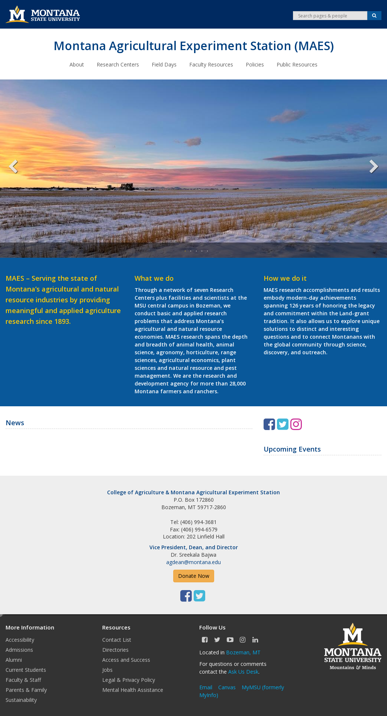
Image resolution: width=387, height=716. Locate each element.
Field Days (164, 64)
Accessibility (20, 639)
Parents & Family (26, 689)
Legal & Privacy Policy (128, 679)
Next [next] (368, 168)
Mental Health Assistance (132, 689)
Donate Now (193, 575)
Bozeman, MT (243, 652)
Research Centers (118, 64)
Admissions (19, 649)
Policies (255, 64)
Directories (115, 649)
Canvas (227, 687)
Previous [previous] (18, 168)
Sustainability (21, 699)
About (77, 64)
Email (205, 687)
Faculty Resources (211, 64)
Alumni (14, 659)
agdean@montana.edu (193, 562)
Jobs (107, 669)
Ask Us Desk (243, 671)
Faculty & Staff (23, 679)
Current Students (26, 669)
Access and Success (126, 659)
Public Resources (297, 64)
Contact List (116, 639)
